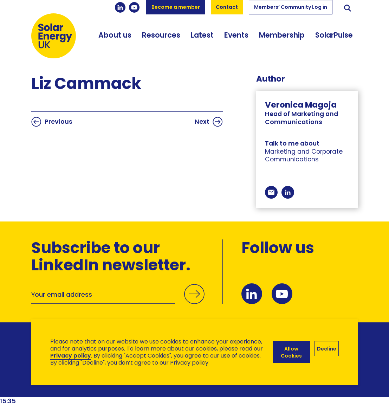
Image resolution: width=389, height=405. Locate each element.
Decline (326, 348)
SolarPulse (334, 35)
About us (114, 35)
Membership (282, 35)
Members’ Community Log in (290, 7)
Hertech (156, 388)
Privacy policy (70, 356)
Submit (194, 302)
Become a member (175, 7)
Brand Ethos (83, 388)
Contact (227, 7)
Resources (161, 35)
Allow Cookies (291, 352)
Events (236, 35)
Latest (202, 35)
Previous (51, 122)
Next (209, 122)
